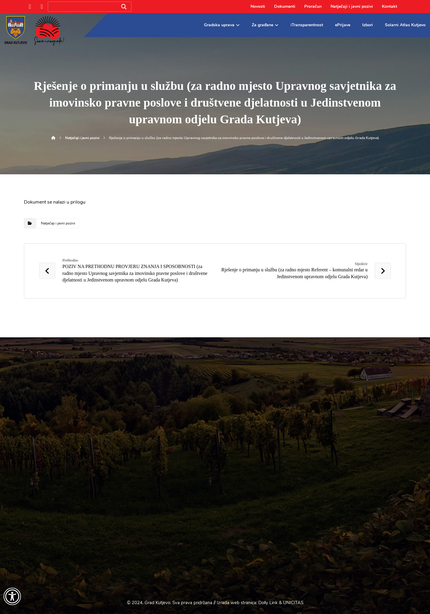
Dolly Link (268, 603)
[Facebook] (30, 7)
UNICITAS (293, 603)
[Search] (124, 7)
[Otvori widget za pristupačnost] (12, 596)
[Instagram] (42, 7)
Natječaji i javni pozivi (58, 223)
